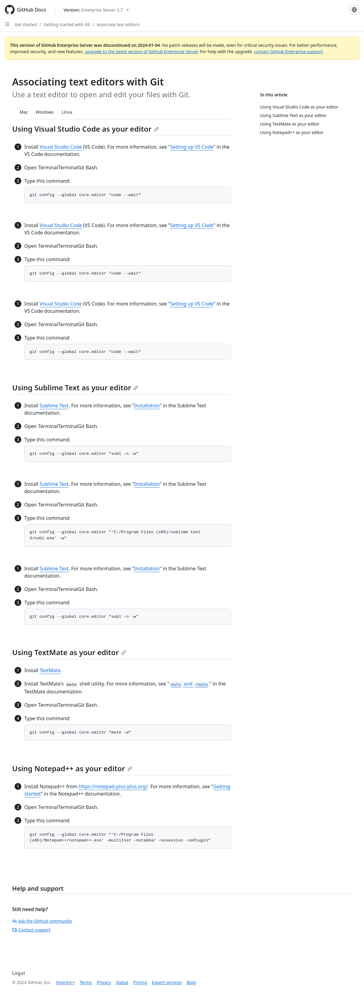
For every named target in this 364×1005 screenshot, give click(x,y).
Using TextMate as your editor (69, 652)
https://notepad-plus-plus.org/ (113, 786)
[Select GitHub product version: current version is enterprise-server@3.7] (96, 10)
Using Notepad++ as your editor (72, 768)
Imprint (63, 982)
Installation (147, 405)
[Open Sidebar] (7, 24)
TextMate (49, 670)
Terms (86, 982)
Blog (191, 982)
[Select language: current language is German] (354, 10)
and (189, 683)
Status (122, 982)
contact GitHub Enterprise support (288, 51)
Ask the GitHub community (42, 921)
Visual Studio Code (60, 146)
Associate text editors (118, 24)
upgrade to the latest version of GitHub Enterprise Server (141, 51)
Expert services (167, 982)
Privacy (104, 982)
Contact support (31, 930)
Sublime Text (54, 405)
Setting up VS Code (191, 146)
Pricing (140, 982)
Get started (26, 24)
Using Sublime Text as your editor (75, 387)
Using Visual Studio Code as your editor (85, 129)
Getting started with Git (66, 24)
